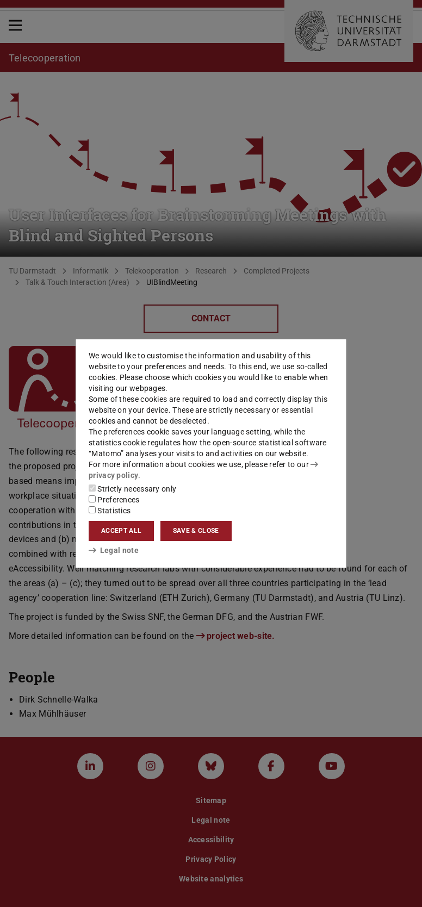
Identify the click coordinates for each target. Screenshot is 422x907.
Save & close (196, 531)
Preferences (114, 499)
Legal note (114, 550)
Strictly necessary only (132, 488)
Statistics (110, 510)
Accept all (121, 531)
